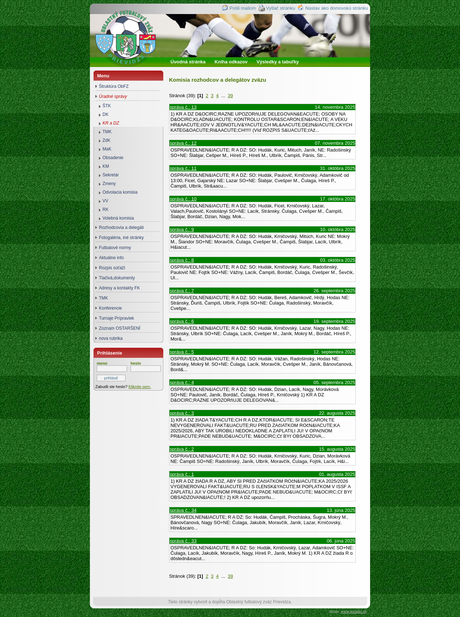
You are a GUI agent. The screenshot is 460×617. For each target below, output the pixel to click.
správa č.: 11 (183, 168)
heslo (136, 363)
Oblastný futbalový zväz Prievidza (132, 46)
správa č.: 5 (182, 352)
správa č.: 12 (183, 143)
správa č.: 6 (182, 321)
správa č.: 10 (183, 199)
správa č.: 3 (182, 413)
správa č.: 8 (182, 260)
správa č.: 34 (183, 510)
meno (102, 363)
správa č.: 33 (183, 541)
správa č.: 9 (182, 229)
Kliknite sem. (139, 386)
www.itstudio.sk (353, 611)
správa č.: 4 (182, 382)
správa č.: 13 (183, 107)
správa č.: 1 (182, 474)
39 (230, 95)
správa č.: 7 (182, 290)
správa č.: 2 (182, 449)
